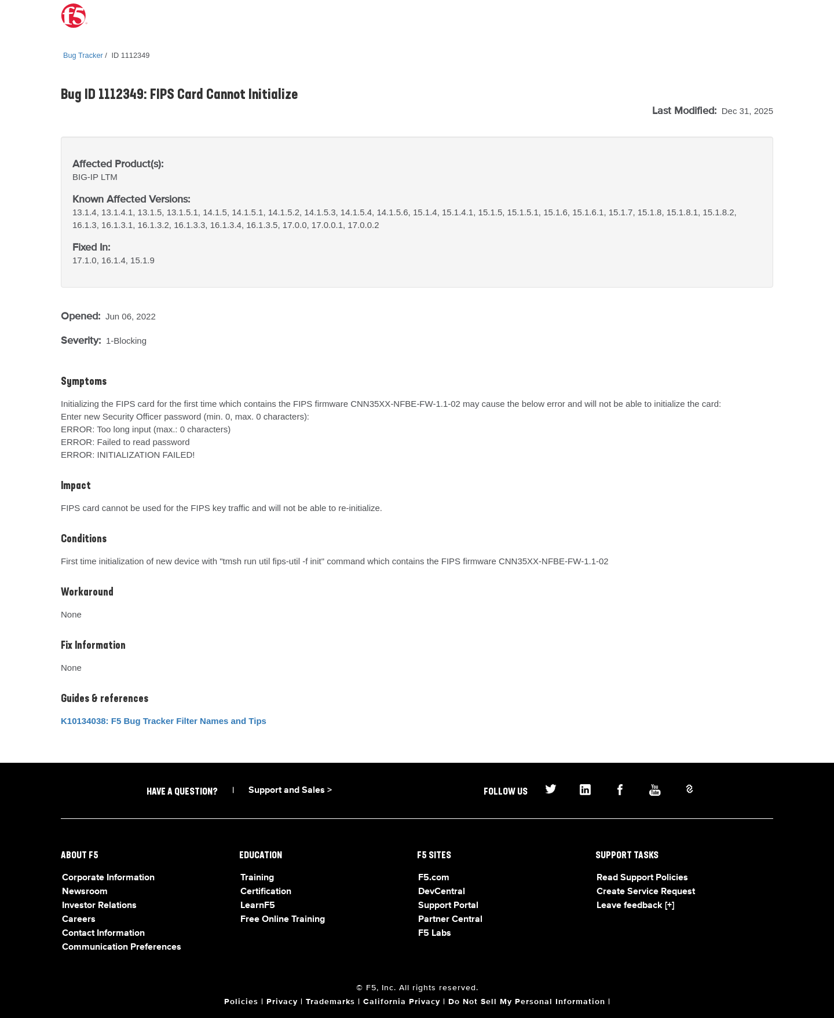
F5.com (433, 878)
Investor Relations (99, 905)
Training (257, 878)
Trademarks (330, 1002)
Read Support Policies (642, 878)
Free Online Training (282, 919)
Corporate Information (108, 878)
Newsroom (85, 891)
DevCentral (441, 891)
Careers (79, 919)
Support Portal (448, 905)
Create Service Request (646, 891)
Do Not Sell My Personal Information (526, 1002)
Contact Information (103, 933)
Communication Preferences (121, 947)
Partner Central (450, 919)
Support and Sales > (290, 790)
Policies (241, 1002)
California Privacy (401, 1002)
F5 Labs (434, 933)
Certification (265, 891)
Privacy (282, 1002)
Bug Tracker (83, 55)
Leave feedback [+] (635, 905)
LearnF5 (257, 905)
